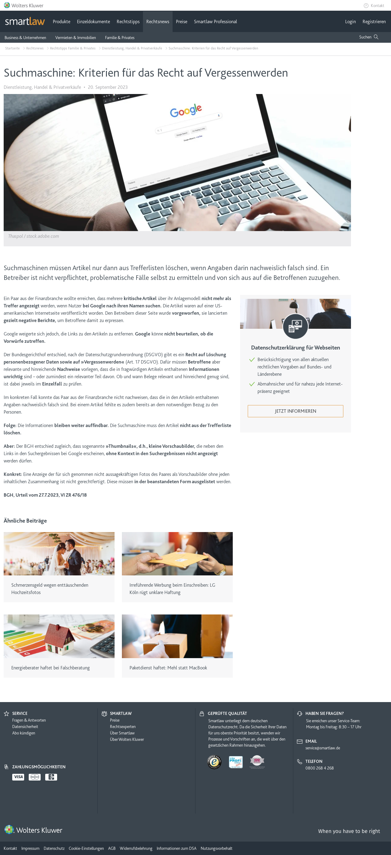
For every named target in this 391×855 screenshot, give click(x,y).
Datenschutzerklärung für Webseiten (295, 347)
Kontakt (377, 5)
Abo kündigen (23, 732)
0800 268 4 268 (319, 768)
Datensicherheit (25, 726)
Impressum (30, 848)
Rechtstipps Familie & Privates (73, 48)
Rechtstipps (128, 21)
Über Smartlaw (122, 732)
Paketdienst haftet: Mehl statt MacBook (168, 668)
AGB (111, 848)
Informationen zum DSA (176, 848)
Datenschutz (54, 848)
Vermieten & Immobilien (75, 37)
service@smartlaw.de (322, 747)
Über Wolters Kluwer (127, 739)
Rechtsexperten (123, 726)
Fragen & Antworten (29, 720)
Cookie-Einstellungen (86, 848)
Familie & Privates (119, 37)
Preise (181, 21)
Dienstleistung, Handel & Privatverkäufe (132, 48)
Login (350, 21)
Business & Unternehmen (25, 37)
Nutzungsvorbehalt (216, 848)
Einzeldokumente (93, 21)
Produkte (61, 21)
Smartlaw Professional (215, 21)
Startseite (12, 48)
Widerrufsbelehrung (136, 848)
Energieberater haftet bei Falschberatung (50, 668)
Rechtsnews (157, 21)
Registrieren (374, 21)
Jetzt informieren (295, 411)
